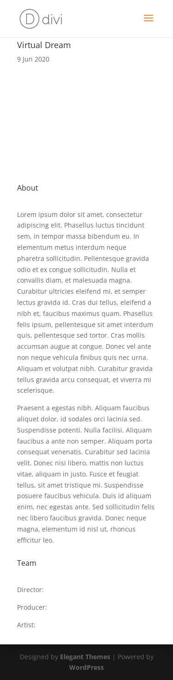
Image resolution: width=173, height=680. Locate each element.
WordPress (86, 667)
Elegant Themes (85, 656)
